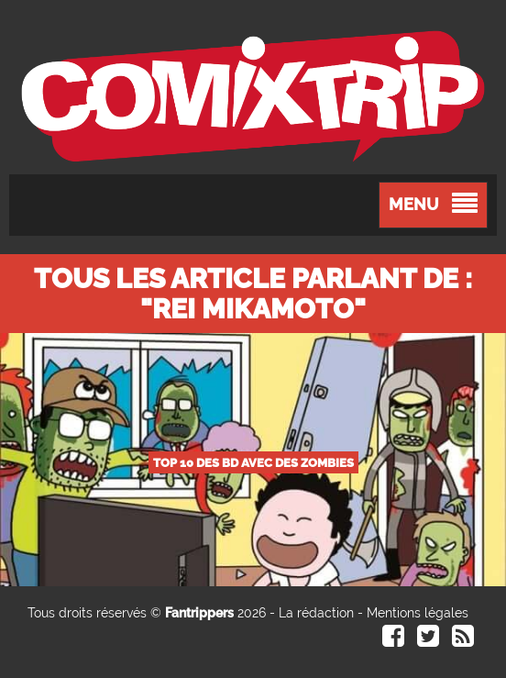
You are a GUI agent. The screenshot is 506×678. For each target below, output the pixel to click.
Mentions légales (417, 613)
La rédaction (316, 613)
